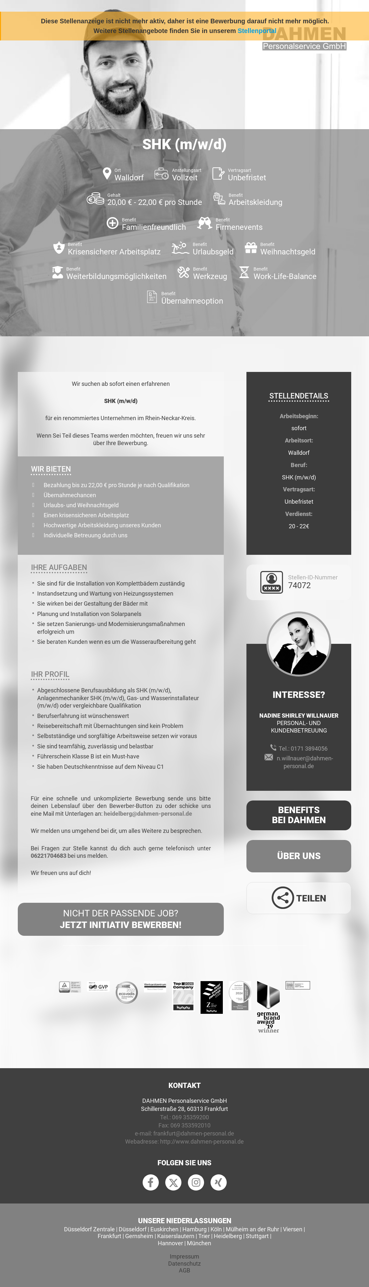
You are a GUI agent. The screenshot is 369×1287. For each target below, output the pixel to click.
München (199, 1243)
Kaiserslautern (175, 1236)
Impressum (184, 1256)
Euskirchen (164, 1229)
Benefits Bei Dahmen (299, 815)
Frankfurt (109, 1236)
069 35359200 (190, 1117)
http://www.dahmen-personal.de (202, 1141)
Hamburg (194, 1229)
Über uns (299, 856)
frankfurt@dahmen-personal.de (193, 1133)
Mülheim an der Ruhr (252, 1229)
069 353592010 (190, 1125)
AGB (184, 1270)
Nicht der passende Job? (121, 919)
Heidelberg (228, 1236)
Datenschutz (184, 1263)
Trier (204, 1236)
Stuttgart (257, 1236)
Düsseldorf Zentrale (89, 1229)
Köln (216, 1229)
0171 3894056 (309, 748)
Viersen (292, 1229)
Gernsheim (139, 1236)
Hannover (170, 1243)
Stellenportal (257, 30)
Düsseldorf (133, 1229)
